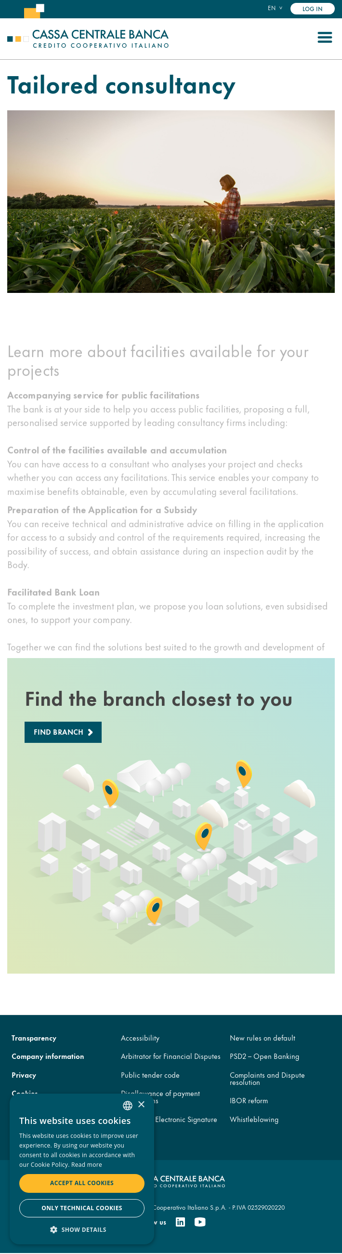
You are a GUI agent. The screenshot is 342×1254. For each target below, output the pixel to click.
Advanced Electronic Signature (169, 1118)
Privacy (24, 1074)
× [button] (141, 1105)
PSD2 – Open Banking (264, 1056)
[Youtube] (200, 1222)
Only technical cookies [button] (81, 1208)
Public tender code (150, 1074)
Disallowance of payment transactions (160, 1097)
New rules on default (262, 1037)
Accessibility (140, 1037)
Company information (48, 1056)
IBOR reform (249, 1100)
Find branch (59, 731)
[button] (82, 1229)
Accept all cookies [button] (82, 1183)
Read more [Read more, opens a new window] (86, 1165)
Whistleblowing (254, 1118)
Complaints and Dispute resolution (267, 1078)
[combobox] (127, 1105)
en (272, 7)
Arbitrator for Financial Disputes (171, 1056)
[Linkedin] (180, 1222)
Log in (313, 8)
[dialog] (82, 1169)
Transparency (34, 1037)
